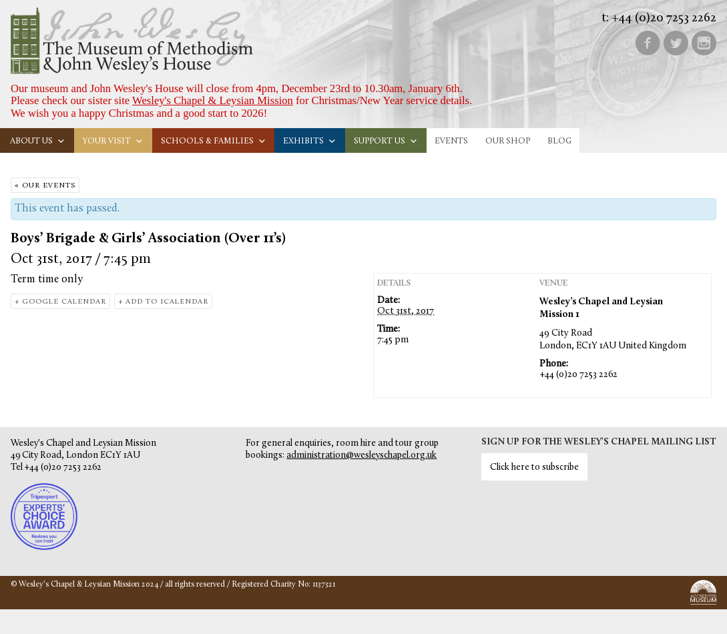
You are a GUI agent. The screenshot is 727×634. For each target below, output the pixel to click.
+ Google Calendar (60, 302)
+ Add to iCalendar (163, 302)
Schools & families (213, 141)
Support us (386, 141)
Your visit (113, 141)
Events (451, 141)
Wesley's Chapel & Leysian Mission (212, 100)
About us (37, 141)
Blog (559, 141)
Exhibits (309, 141)
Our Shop (507, 141)
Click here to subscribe (534, 467)
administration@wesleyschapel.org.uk (361, 455)
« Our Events (45, 186)
